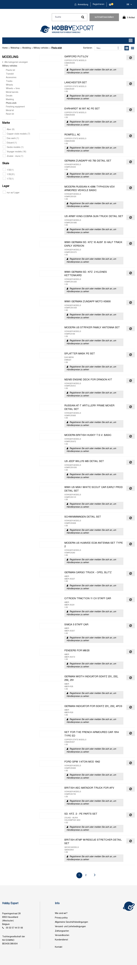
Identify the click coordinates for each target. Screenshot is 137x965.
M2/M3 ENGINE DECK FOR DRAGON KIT (88, 380)
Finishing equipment (15, 107)
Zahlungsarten (62, 931)
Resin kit (10, 114)
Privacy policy (61, 918)
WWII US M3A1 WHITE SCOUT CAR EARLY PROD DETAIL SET (93, 489)
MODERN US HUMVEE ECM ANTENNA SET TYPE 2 (93, 545)
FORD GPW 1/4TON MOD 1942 (82, 762)
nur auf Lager (11, 193)
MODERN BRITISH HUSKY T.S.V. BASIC (87, 435)
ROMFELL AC (72, 135)
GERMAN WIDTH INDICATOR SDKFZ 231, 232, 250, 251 (91, 678)
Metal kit (10, 110)
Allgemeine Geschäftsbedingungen (71, 922)
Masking (10, 100)
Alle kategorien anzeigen (16, 62)
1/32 (8, 170)
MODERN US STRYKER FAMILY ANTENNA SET (92, 327)
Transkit (10, 74)
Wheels (9, 85)
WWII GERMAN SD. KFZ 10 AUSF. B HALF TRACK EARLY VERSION (93, 244)
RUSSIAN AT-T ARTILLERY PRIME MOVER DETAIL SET (89, 407)
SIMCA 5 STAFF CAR (76, 625)
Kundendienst (61, 940)
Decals (9, 96)
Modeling (26, 48)
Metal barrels (12, 92)
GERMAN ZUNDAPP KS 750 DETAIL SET (87, 161)
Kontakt (58, 947)
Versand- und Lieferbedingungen (70, 927)
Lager (5, 186)
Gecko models (13, 147)
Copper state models (16, 134)
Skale (5, 163)
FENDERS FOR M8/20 (77, 651)
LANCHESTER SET (75, 83)
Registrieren (98, 4)
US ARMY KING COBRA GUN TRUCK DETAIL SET (93, 216)
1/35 (9, 174)
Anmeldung (82, 5)
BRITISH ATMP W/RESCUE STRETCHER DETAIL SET (93, 842)
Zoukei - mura (13, 156)
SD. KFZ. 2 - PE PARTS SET (80, 814)
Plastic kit (10, 70)
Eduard (10, 143)
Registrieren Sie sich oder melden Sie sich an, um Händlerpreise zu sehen (91, 71)
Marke (6, 123)
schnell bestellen (104, 17)
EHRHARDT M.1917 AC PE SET (82, 109)
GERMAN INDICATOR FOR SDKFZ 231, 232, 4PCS (93, 706)
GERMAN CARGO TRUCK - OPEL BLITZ (88, 572)
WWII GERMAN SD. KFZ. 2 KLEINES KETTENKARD (85, 274)
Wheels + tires (13, 89)
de (128, 4)
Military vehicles (41, 48)
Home (5, 48)
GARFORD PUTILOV (76, 57)
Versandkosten (62, 935)
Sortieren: (88, 48)
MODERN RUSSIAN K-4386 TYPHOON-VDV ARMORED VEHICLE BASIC (89, 189)
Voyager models (14, 152)
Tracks (9, 81)
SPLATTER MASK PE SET (79, 354)
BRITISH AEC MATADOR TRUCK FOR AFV (89, 788)
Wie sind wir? (61, 913)
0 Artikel (131, 18)
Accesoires (11, 78)
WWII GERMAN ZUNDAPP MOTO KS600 (87, 301)
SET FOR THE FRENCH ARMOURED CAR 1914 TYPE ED (91, 734)
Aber (8, 129)
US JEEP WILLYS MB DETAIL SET (84, 461)
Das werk (11, 138)
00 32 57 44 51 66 (14, 928)
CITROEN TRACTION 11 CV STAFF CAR (87, 598)
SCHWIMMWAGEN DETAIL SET (82, 517)
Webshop (15, 48)
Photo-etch (56, 48)
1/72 (8, 179)
